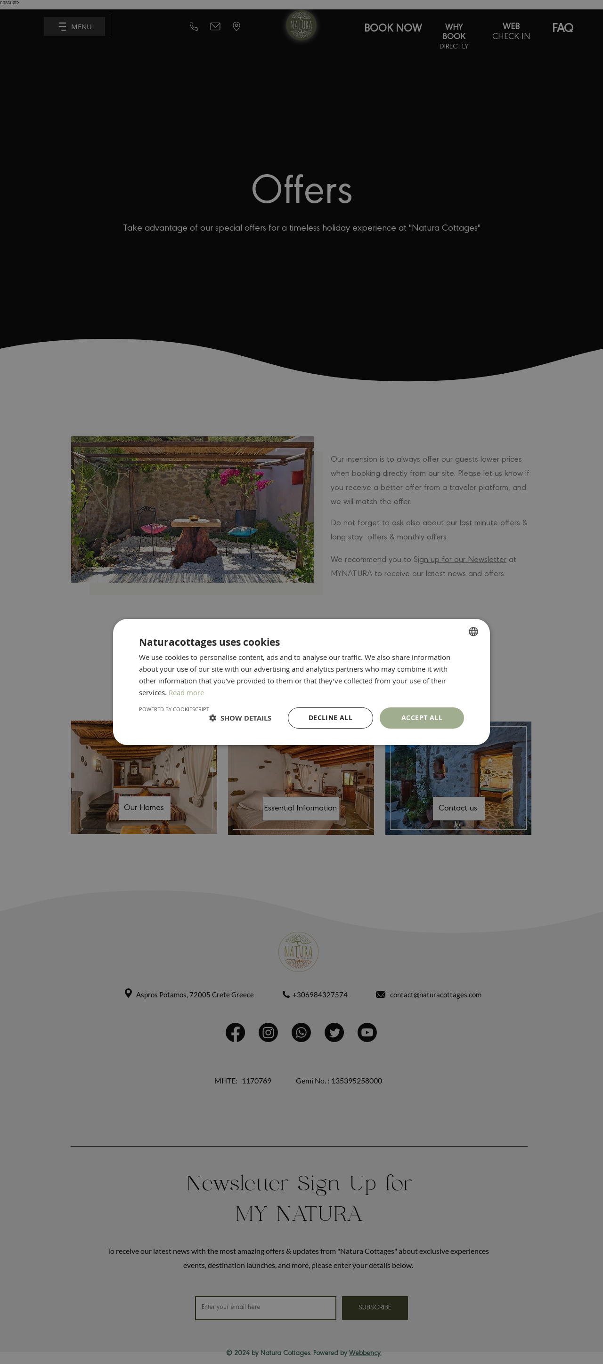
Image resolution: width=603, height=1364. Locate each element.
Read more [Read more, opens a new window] (186, 692)
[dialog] (301, 682)
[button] (240, 718)
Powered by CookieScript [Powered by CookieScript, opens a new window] (174, 709)
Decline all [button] (330, 717)
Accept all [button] (421, 717)
